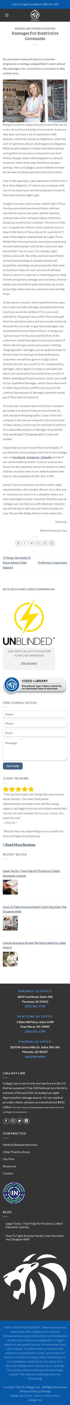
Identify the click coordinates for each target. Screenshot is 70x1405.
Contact (8, 1173)
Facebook (18, 457)
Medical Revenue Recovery (20, 1144)
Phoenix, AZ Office (35, 1041)
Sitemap (45, 1391)
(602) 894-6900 (35, 1056)
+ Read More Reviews (19, 845)
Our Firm (8, 1159)
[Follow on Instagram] (13, 1121)
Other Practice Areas (16, 1152)
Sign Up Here (29, 663)
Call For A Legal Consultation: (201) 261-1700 (35, 4)
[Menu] (6, 15)
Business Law (22, 28)
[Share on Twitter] (32, 543)
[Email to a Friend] (38, 543)
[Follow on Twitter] (20, 1121)
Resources (9, 1166)
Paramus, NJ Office (34, 991)
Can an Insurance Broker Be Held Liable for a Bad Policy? (34, 945)
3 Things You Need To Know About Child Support (17, 562)
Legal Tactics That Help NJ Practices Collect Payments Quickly (31, 873)
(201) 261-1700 (35, 1006)
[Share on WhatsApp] (18, 543)
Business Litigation (43, 28)
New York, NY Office (34, 1016)
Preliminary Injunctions (52, 562)
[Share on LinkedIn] (52, 543)
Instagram (33, 457)
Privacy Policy (30, 1391)
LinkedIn (46, 457)
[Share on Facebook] (25, 543)
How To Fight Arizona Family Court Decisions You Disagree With (35, 909)
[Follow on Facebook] (6, 1121)
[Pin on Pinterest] (45, 543)
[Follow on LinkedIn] (26, 1121)
